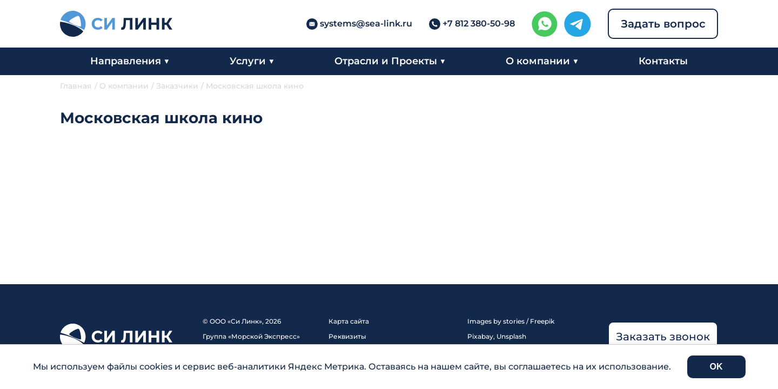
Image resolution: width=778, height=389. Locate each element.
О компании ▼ (542, 61)
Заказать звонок (663, 336)
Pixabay (480, 336)
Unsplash (511, 336)
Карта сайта (348, 321)
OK (716, 366)
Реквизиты (347, 336)
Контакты (663, 61)
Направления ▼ (130, 61)
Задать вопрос (663, 23)
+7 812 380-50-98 (478, 23)
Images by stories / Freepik (510, 321)
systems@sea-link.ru (366, 23)
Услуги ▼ (252, 61)
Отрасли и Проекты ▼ (390, 61)
